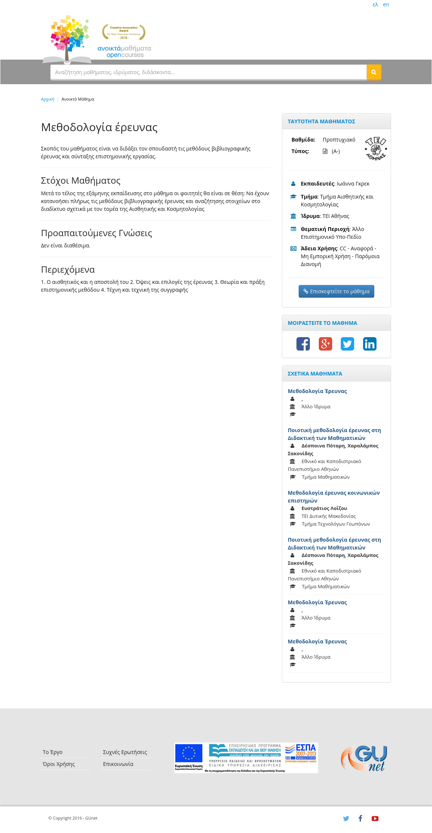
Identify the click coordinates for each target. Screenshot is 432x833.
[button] (373, 71)
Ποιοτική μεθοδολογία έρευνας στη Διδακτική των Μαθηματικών (334, 434)
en (386, 4)
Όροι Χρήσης (59, 763)
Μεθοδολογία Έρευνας (317, 391)
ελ (375, 4)
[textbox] (208, 71)
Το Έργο (53, 752)
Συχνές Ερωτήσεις (125, 752)
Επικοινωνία (118, 763)
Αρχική (47, 99)
